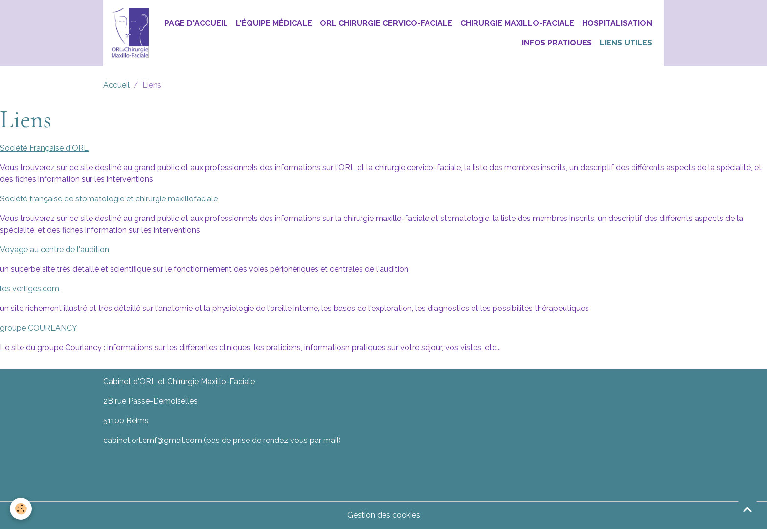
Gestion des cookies (383, 515)
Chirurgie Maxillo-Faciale (517, 23)
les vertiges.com (29, 288)
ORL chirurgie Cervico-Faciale (386, 23)
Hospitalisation (617, 23)
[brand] (130, 33)
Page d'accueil (196, 23)
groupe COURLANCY (38, 327)
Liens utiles (626, 42)
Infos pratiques (557, 42)
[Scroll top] (747, 509)
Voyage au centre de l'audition (54, 249)
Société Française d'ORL (44, 148)
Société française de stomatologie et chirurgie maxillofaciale (109, 198)
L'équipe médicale (274, 23)
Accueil (116, 84)
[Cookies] (21, 509)
